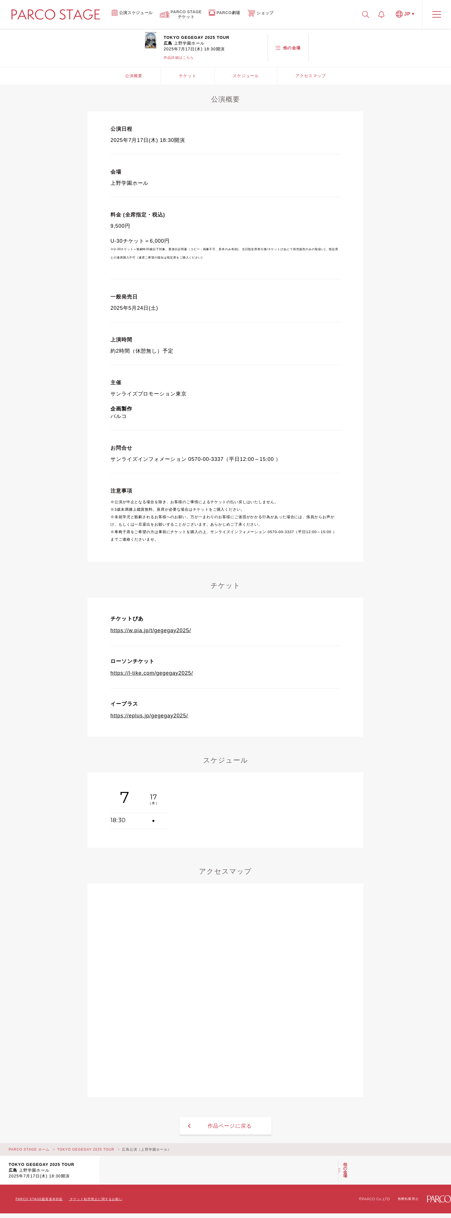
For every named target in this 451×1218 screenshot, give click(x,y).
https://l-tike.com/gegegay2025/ (151, 673)
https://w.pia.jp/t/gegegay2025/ (150, 630)
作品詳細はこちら (179, 58)
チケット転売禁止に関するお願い (96, 1199)
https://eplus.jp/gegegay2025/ (149, 716)
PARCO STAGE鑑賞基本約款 (39, 1199)
